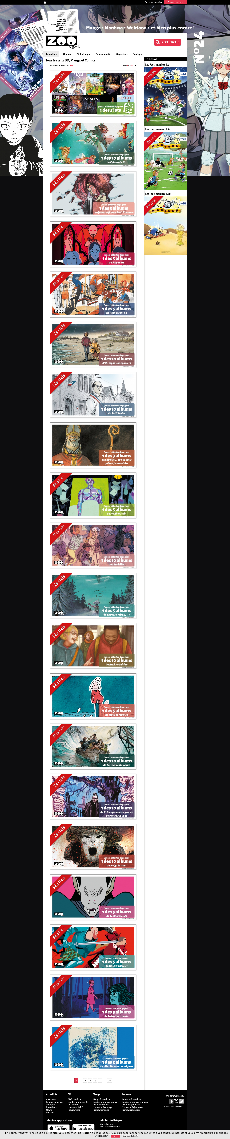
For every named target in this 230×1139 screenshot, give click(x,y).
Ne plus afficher (130, 1136)
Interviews (51, 1107)
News (49, 1110)
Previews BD (74, 1110)
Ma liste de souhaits (110, 1126)
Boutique (137, 54)
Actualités (51, 54)
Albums (66, 54)
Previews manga (101, 1110)
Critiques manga (101, 1104)
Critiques (50, 1104)
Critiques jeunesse (131, 1104)
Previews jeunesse (131, 1110)
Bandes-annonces (54, 1102)
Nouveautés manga (102, 1107)
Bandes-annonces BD (78, 1102)
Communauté (103, 54)
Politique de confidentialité (174, 1107)
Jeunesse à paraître (131, 1099)
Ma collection (106, 1124)
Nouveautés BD (75, 1107)
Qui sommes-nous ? (175, 1096)
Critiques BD (74, 1104)
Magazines (121, 54)
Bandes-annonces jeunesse (135, 1102)
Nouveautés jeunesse (132, 1107)
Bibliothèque (84, 54)
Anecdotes (51, 1099)
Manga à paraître (101, 1099)
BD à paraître (74, 1099)
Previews (50, 1112)
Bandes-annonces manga (105, 1102)
